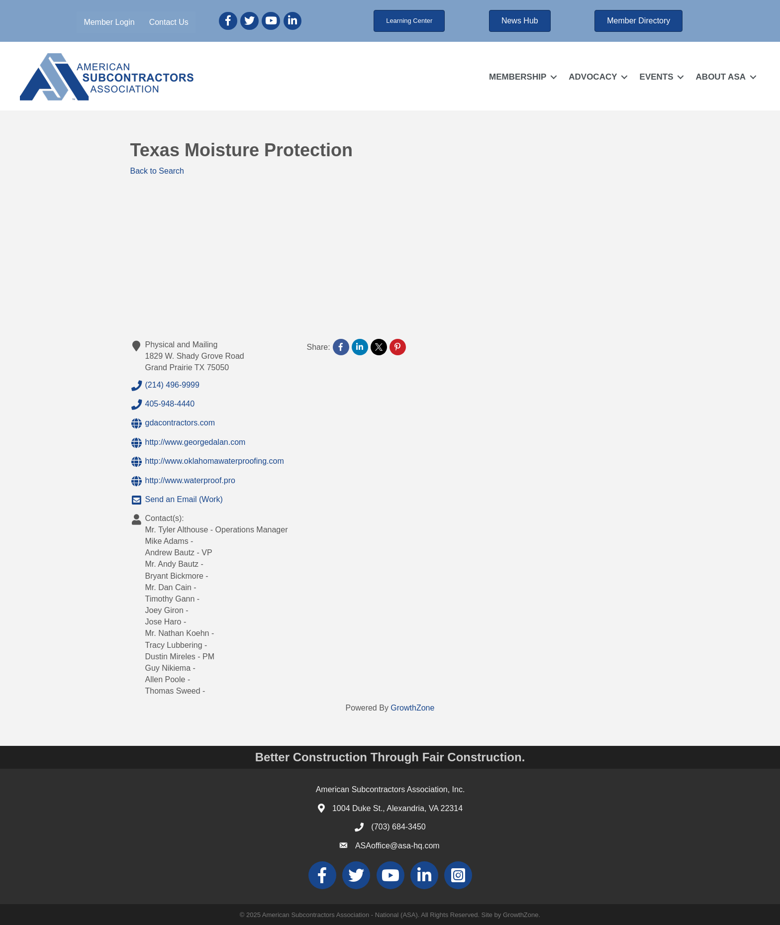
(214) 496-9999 (164, 386)
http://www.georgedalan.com (188, 443)
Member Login (109, 22)
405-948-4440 (162, 404)
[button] (409, 21)
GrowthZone (412, 708)
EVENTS (657, 77)
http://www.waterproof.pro (182, 481)
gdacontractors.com (172, 423)
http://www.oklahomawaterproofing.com (207, 462)
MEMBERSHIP (517, 77)
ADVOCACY (593, 77)
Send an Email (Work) (176, 500)
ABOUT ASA (721, 77)
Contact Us (169, 22)
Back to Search (157, 171)
